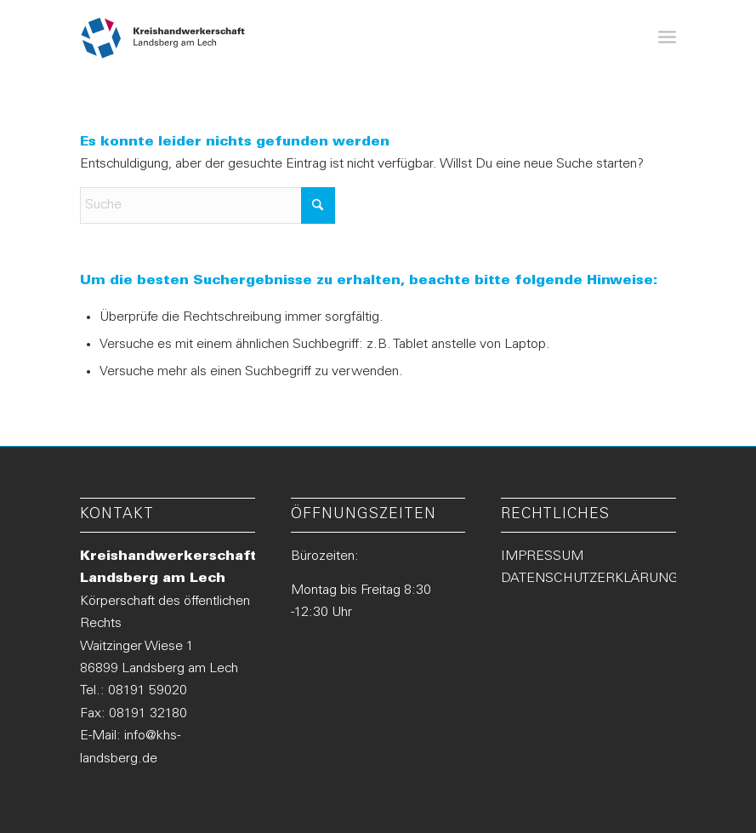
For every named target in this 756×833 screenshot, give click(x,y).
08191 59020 (147, 691)
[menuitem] (667, 38)
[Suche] (207, 205)
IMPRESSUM (542, 556)
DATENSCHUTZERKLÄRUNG (589, 578)
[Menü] (667, 38)
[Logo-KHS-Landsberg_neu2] (163, 38)
